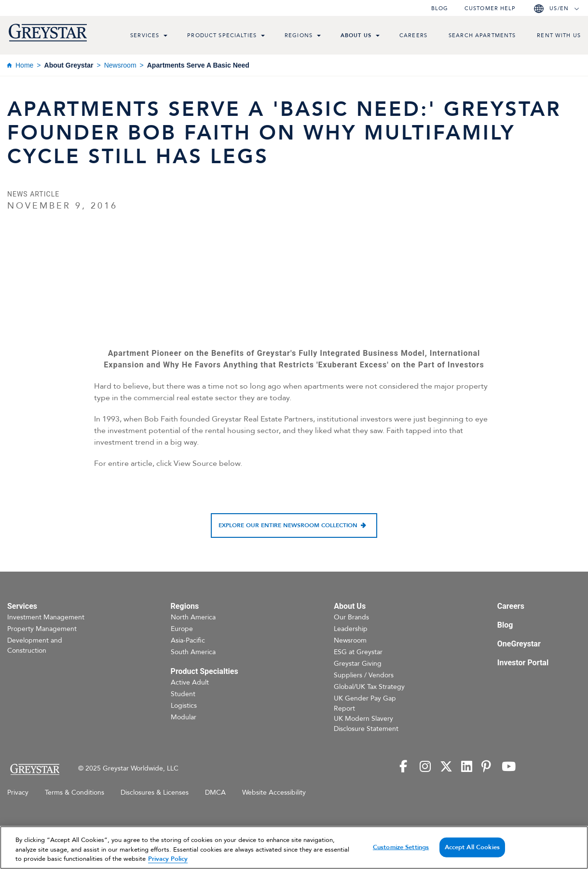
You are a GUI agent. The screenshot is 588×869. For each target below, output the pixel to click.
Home (24, 65)
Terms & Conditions (74, 792)
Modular (183, 717)
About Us (356, 35)
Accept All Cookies (472, 846)
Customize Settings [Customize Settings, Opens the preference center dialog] (401, 846)
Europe (182, 628)
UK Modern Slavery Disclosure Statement (366, 723)
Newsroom (120, 65)
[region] (294, 847)
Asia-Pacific (188, 640)
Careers (413, 35)
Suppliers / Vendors (364, 675)
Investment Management (45, 617)
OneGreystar (519, 643)
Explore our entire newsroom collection (288, 525)
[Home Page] (34, 769)
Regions (299, 35)
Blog (439, 8)
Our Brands (351, 617)
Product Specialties (222, 35)
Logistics (184, 705)
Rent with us (559, 35)
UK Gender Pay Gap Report (365, 703)
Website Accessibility (274, 792)
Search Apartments (482, 35)
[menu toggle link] (165, 37)
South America (193, 652)
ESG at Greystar (358, 652)
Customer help (490, 8)
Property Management (42, 628)
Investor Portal (522, 662)
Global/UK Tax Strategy (369, 686)
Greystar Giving (358, 663)
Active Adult (190, 682)
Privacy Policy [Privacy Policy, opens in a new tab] (168, 859)
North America (193, 617)
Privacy (17, 792)
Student (183, 694)
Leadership (351, 628)
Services (144, 35)
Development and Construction (34, 645)
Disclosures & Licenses (155, 792)
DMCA (215, 792)
